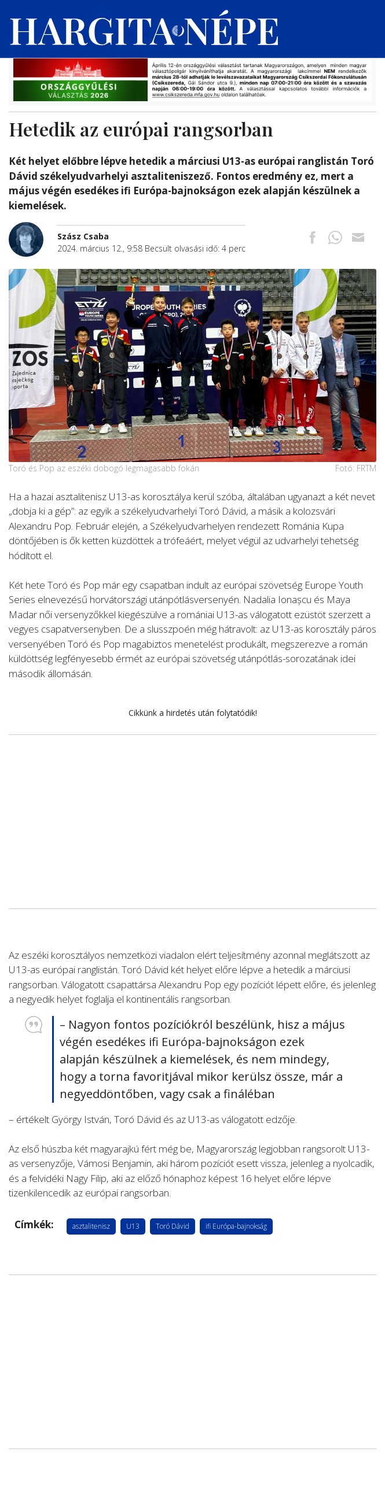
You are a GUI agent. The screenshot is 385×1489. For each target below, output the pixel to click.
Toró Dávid (172, 1226)
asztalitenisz (91, 1226)
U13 (133, 1226)
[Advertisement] (192, 822)
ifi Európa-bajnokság (236, 1226)
